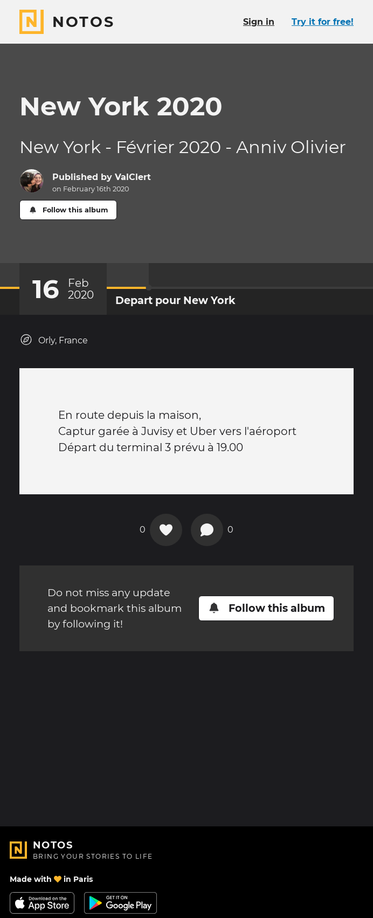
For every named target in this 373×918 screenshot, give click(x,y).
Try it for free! (323, 22)
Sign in (258, 22)
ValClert (133, 177)
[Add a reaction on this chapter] (166, 530)
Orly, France (53, 340)
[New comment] (207, 530)
